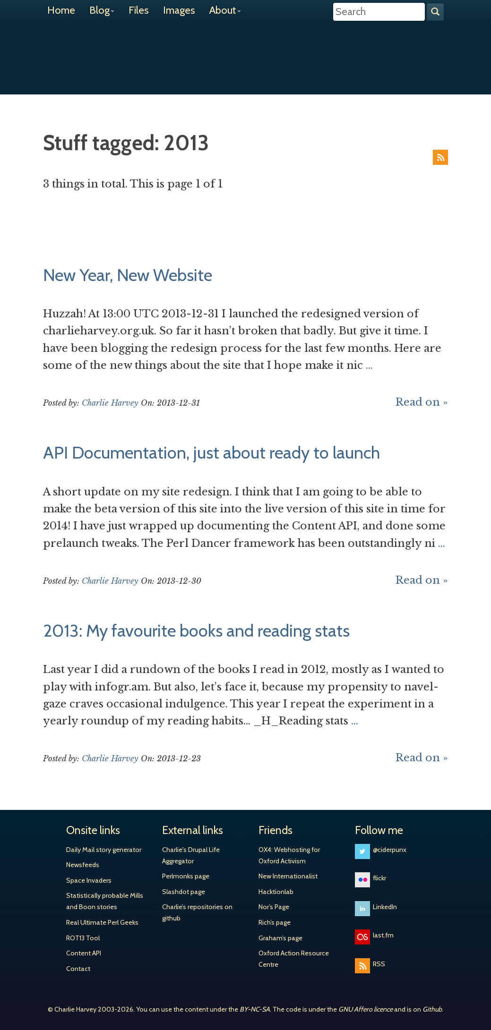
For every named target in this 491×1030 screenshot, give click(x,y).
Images (179, 10)
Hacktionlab (275, 891)
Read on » (422, 402)
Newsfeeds (82, 864)
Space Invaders (89, 880)
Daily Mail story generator (103, 849)
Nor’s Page (273, 906)
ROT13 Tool (83, 938)
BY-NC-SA (255, 1009)
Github (432, 1009)
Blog (101, 10)
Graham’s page (280, 938)
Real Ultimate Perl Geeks (102, 922)
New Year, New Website (127, 274)
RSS (440, 157)
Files (139, 10)
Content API (83, 953)
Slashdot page (183, 891)
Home (61, 10)
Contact (78, 968)
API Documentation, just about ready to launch (211, 452)
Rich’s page (274, 922)
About (225, 10)
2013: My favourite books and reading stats (196, 630)
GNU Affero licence (365, 1009)
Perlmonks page (185, 876)
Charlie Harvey (245, 50)
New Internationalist (288, 876)
